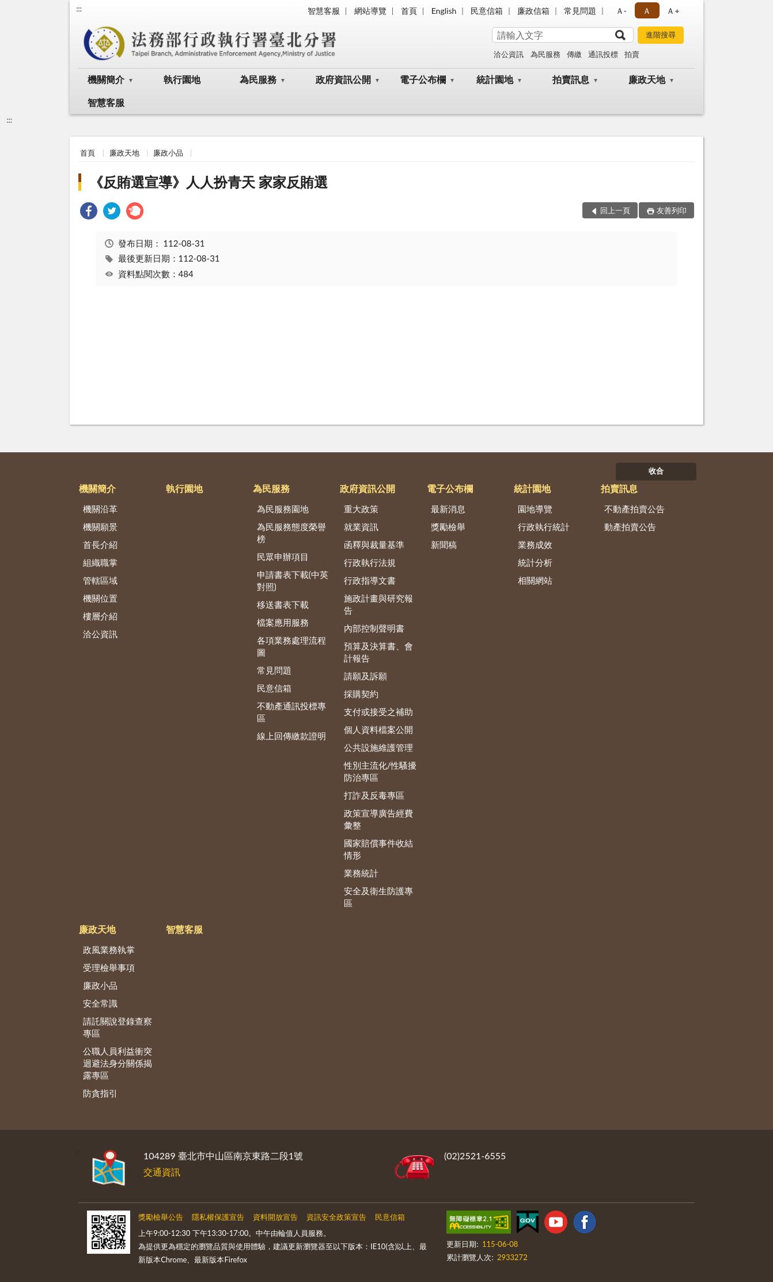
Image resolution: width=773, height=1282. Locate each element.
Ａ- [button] (621, 11)
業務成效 (535, 544)
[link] (88, 212)
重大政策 (361, 509)
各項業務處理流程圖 (291, 646)
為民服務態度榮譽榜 (291, 532)
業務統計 (361, 873)
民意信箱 (487, 11)
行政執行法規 (370, 562)
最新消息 (448, 509)
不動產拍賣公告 (634, 509)
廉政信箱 (533, 11)
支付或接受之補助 (378, 711)
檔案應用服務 (283, 622)
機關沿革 (100, 509)
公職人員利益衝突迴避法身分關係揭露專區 (117, 1063)
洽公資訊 (509, 54)
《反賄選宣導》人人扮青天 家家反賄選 (208, 181)
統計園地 (494, 79)
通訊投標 (603, 54)
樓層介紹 (100, 616)
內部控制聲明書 (374, 628)
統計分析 (535, 562)
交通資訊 (161, 1171)
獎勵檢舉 (448, 526)
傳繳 (574, 54)
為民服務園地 (283, 509)
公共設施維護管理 (378, 747)
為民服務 (545, 54)
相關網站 (535, 580)
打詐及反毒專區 (374, 795)
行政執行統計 (544, 526)
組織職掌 (100, 562)
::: (79, 8)
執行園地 (182, 79)
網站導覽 (370, 11)
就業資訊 (361, 526)
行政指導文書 (370, 580)
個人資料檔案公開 (378, 729)
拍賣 (631, 54)
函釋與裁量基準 (374, 544)
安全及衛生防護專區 (378, 897)
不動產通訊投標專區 (291, 712)
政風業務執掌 (109, 949)
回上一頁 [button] (615, 210)
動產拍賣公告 (630, 526)
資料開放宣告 (275, 1217)
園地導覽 (535, 509)
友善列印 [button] (672, 210)
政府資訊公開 (343, 79)
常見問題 (580, 11)
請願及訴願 (365, 676)
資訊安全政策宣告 (336, 1217)
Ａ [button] (647, 11)
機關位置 (100, 598)
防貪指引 (100, 1093)
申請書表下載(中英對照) (292, 580)
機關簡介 (106, 79)
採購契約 (361, 694)
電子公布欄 (423, 79)
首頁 (409, 11)
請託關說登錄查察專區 (117, 1027)
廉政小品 (168, 152)
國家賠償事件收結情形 (378, 849)
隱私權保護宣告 (218, 1217)
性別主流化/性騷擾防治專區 (380, 771)
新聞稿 (444, 544)
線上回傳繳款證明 (291, 736)
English (444, 11)
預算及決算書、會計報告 (378, 652)
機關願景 (100, 526)
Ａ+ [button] (672, 11)
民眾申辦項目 (283, 556)
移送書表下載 (283, 604)
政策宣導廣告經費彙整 (378, 819)
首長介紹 (100, 544)
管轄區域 (100, 580)
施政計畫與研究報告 (378, 604)
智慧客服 (324, 11)
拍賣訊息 (570, 79)
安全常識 (100, 1003)
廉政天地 (646, 79)
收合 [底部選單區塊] (656, 470)
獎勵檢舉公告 (160, 1217)
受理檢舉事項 (109, 967)
